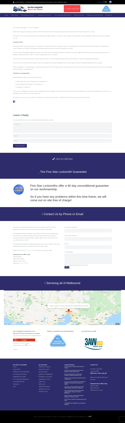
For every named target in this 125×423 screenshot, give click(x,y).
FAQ (14, 386)
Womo (28, 345)
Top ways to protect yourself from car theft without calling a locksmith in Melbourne (74, 387)
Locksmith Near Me (18, 381)
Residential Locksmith (19, 376)
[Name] (62, 136)
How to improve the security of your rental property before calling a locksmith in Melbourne (74, 392)
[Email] (62, 141)
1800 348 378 (30, 250)
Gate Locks (42, 381)
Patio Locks (42, 384)
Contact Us (16, 384)
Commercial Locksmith (19, 374)
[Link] (28, 8)
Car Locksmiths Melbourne (21, 379)
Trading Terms (70, 416)
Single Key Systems (44, 386)
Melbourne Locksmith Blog (21, 372)
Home (14, 367)
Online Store (16, 369)
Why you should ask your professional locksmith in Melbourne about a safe (73, 375)
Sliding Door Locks (44, 389)
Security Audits (43, 372)
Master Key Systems (44, 367)
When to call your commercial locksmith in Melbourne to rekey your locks (74, 396)
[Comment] (62, 127)
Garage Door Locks (44, 379)
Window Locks (43, 391)
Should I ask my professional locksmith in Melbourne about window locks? (74, 371)
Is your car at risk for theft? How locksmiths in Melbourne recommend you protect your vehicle (74, 383)
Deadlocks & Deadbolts (46, 374)
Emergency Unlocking (45, 376)
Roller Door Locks (44, 369)
